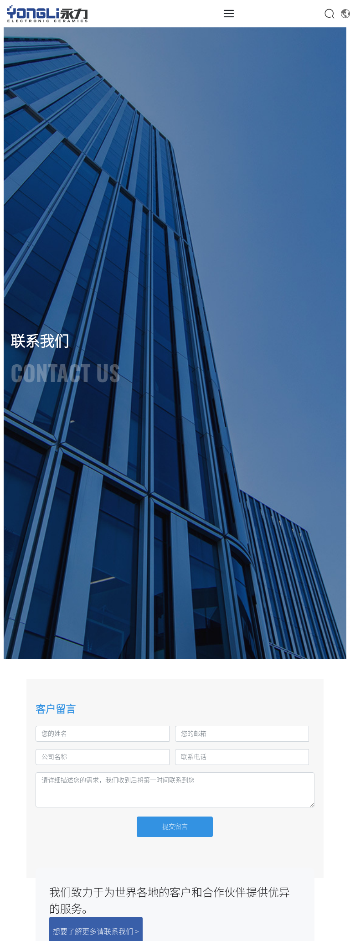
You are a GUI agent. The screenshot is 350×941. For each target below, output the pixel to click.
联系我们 (39, 341)
